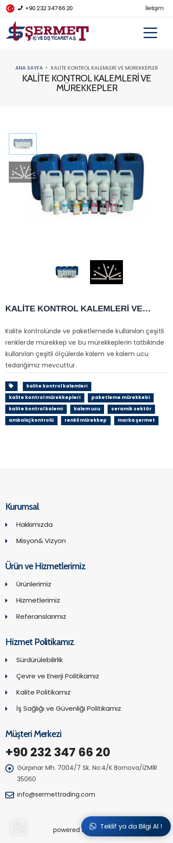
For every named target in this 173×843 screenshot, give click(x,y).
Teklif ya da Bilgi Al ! (126, 826)
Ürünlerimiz (33, 584)
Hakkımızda (34, 524)
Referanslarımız (41, 616)
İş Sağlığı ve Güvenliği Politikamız (68, 708)
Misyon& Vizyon (41, 540)
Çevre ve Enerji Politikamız (57, 676)
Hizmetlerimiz (38, 600)
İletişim (154, 8)
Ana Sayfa (29, 67)
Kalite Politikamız (43, 692)
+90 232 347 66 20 (39, 8)
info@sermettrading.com (56, 794)
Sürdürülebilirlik (39, 659)
